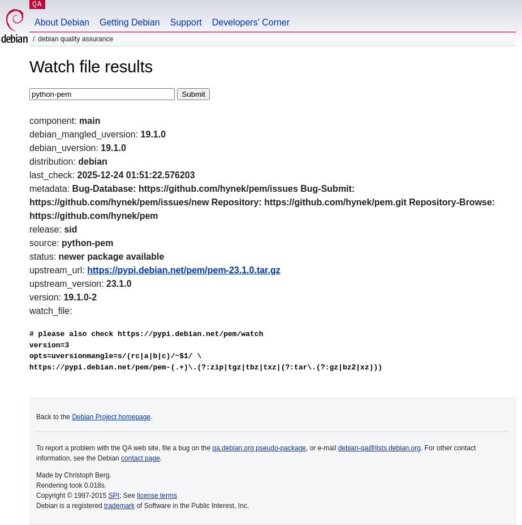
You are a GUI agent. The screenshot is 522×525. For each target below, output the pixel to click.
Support (186, 22)
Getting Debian (130, 22)
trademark (119, 506)
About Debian (61, 22)
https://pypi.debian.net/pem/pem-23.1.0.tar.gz (183, 270)
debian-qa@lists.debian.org (379, 448)
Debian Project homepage (111, 417)
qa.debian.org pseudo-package (259, 448)
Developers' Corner (251, 22)
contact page (140, 458)
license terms (157, 496)
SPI (114, 496)
